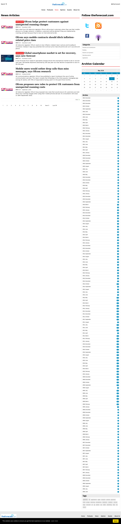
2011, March (85, 335)
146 (117, 379)
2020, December (86, 155)
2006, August (86, 486)
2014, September (87, 221)
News (56, 10)
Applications (85, 57)
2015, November (86, 199)
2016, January (86, 193)
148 (117, 385)
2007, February (86, 469)
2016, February (86, 190)
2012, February (86, 305)
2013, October (86, 251)
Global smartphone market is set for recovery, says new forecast (46, 54)
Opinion (62, 10)
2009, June (85, 393)
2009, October (86, 382)
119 (117, 319)
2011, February (86, 338)
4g (94, 504)
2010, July (85, 357)
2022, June (85, 117)
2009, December (86, 376)
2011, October (86, 316)
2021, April (85, 149)
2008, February (86, 437)
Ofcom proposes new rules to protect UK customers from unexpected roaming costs (48, 85)
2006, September (87, 483)
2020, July (85, 169)
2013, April (85, 267)
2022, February (86, 128)
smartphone (99, 502)
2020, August (86, 166)
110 (117, 303)
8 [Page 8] (32, 105)
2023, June (85, 111)
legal (84, 504)
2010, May (85, 363)
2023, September (87, 109)
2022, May (85, 119)
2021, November (86, 136)
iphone (97, 504)
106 (117, 311)
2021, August (86, 139)
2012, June (85, 294)
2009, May (85, 396)
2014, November (86, 215)
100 (117, 300)
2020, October (86, 160)
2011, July (85, 324)
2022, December (86, 114)
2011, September (87, 319)
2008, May (85, 428)
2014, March (85, 237)
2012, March (85, 303)
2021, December (86, 133)
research (103, 499)
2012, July (85, 292)
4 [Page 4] (15, 105)
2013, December (86, 245)
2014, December (86, 212)
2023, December (86, 100)
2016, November (86, 180)
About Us (76, 10)
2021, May (85, 147)
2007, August (86, 453)
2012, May (85, 297)
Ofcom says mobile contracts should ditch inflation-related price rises (45, 38)
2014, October (86, 218)
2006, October (86, 480)
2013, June (85, 262)
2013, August (86, 256)
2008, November (86, 412)
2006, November (86, 478)
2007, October (86, 448)
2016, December (86, 177)
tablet (104, 504)
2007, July (85, 456)
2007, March (85, 467)
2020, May (85, 174)
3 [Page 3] (11, 105)
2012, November (86, 281)
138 (117, 338)
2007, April (85, 464)
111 (117, 355)
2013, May (85, 264)
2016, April (85, 188)
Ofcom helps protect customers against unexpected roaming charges (42, 23)
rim (116, 504)
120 (117, 327)
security (115, 502)
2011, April (85, 333)
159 (117, 390)
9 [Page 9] (36, 105)
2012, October (86, 284)
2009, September (87, 385)
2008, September (87, 417)
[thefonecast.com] (59, 4)
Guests (69, 10)
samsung (92, 502)
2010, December (86, 344)
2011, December (86, 311)
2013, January (86, 275)
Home (43, 10)
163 (117, 401)
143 (117, 374)
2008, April (85, 431)
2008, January (86, 439)
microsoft (88, 504)
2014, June (85, 229)
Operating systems (86, 55)
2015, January (86, 210)
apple (99, 499)
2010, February (86, 371)
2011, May (85, 330)
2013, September (87, 253)
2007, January (86, 472)
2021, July (85, 141)
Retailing (84, 50)
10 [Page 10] (41, 105)
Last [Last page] (54, 105)
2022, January (86, 130)
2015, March (85, 204)
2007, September (87, 450)
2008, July (85, 423)
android (108, 499)
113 (117, 305)
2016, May (85, 185)
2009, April (85, 398)
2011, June (85, 327)
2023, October (86, 106)
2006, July (85, 489)
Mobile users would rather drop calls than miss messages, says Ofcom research (42, 70)
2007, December (86, 442)
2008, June (85, 426)
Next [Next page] (46, 105)
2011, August (86, 322)
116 (117, 341)
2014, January (86, 243)
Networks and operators (87, 52)
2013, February (86, 273)
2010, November (86, 346)
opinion (85, 499)
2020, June (85, 171)
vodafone (110, 502)
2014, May (85, 232)
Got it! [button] (115, 521)
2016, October (86, 182)
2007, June (85, 458)
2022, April (85, 122)
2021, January (86, 152)
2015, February (86, 207)
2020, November (86, 158)
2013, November (86, 248)
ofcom (84, 507)
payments (113, 499)
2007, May (85, 461)
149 (117, 382)
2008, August (86, 420)
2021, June (85, 144)
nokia (84, 502)
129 (117, 308)
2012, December (86, 278)
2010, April (85, 365)
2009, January (86, 406)
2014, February (86, 240)
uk (89, 499)
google (88, 502)
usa (101, 504)
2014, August (86, 223)
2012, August (86, 289)
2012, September (87, 286)
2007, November (86, 445)
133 (117, 297)
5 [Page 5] (19, 105)
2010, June (85, 360)
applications (94, 499)
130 (117, 316)
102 (117, 284)
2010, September (87, 352)
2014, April (85, 234)
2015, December (86, 196)
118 (117, 344)
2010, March (85, 368)
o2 (92, 504)
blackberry (105, 502)
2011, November (86, 314)
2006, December (86, 475)
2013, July (85, 259)
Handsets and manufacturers (88, 47)
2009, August (86, 387)
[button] (4, 4)
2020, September (87, 163)
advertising (109, 504)
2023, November (86, 103)
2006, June (85, 491)
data (114, 504)
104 (117, 368)
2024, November (86, 98)
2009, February (86, 404)
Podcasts (50, 10)
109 (117, 314)
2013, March (85, 270)
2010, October (86, 349)
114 (117, 363)
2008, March (85, 434)
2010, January (86, 374)
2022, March (85, 125)
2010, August (86, 355)
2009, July (85, 390)
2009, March (85, 401)
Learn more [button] (54, 521)
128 (117, 360)
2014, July (85, 226)
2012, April (85, 300)
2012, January (86, 308)
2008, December (86, 409)
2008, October (86, 415)
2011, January (86, 341)
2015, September (87, 201)
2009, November (86, 379)
